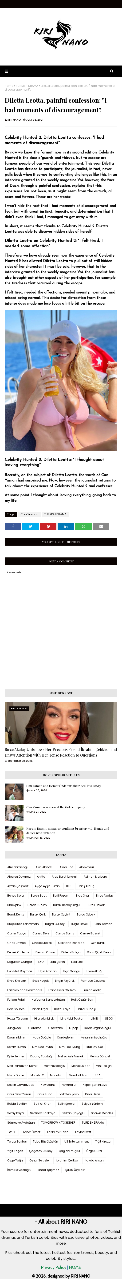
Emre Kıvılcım (16, 981)
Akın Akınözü (44, 867)
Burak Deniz (15, 914)
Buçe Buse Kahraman (23, 924)
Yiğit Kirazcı (103, 1141)
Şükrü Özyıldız (75, 1170)
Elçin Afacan (48, 971)
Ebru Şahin (57, 962)
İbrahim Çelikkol (67, 1160)
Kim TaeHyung (69, 1047)
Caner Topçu (16, 933)
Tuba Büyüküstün (45, 1141)
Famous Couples (93, 981)
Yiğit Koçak (15, 1151)
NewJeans (48, 1085)
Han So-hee (15, 1009)
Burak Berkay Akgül (66, 905)
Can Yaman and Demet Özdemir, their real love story (63, 786)
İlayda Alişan (94, 1160)
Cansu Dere (40, 933)
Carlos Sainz (64, 933)
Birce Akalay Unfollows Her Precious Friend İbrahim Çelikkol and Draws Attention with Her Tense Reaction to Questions (61, 752)
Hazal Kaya (62, 1009)
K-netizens (55, 1028)
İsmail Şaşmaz (48, 1170)
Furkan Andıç (92, 990)
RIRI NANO (14, 120)
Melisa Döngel (100, 1056)
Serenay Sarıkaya (42, 1113)
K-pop (73, 1028)
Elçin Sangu (71, 971)
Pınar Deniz (92, 1094)
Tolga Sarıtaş (17, 1141)
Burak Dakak (96, 905)
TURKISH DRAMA (27, 86)
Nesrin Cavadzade (20, 1085)
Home (9, 86)
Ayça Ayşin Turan (47, 886)
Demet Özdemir (18, 952)
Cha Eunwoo (16, 943)
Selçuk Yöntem (92, 1104)
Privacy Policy (53, 1267)
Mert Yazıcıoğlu (54, 1066)
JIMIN (94, 1018)
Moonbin (56, 1075)
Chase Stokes (42, 943)
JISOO (108, 1018)
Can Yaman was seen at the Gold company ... (57, 807)
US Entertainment (76, 1141)
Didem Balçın (71, 952)
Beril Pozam (61, 896)
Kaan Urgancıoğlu (97, 1028)
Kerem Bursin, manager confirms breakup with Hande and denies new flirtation (67, 830)
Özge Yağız (15, 1160)
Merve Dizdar (80, 1066)
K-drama (34, 1028)
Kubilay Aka (95, 1047)
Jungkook (14, 1028)
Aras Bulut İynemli (64, 877)
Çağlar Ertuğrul (69, 1151)
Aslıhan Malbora (95, 877)
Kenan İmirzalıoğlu (94, 1037)
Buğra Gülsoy (55, 924)
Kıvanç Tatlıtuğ (41, 1056)
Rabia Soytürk (17, 1104)
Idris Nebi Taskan (72, 1018)
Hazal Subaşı (86, 1009)
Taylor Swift (83, 1132)
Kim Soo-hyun (42, 1047)
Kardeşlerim (65, 1037)
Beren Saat (39, 896)
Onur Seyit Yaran (19, 1094)
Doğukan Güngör (19, 962)
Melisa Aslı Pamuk (70, 1056)
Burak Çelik (38, 914)
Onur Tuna (44, 1094)
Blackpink (14, 905)
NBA (97, 1075)
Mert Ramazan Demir (22, 1066)
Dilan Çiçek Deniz (99, 952)
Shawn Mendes (102, 1113)
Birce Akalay (105, 896)
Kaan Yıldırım (16, 1037)
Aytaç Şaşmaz (17, 886)
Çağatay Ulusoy (40, 1151)
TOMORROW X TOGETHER (58, 1123)
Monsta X (37, 1075)
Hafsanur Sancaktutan (48, 1000)
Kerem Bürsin (16, 1047)
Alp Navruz (86, 867)
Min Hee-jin (104, 1066)
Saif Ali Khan (42, 1104)
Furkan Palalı (16, 1000)
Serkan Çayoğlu (73, 1113)
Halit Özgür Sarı (82, 1000)
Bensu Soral (15, 896)
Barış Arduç (86, 886)
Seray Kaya (15, 1113)
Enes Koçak (40, 981)
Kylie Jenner (15, 1056)
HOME (75, 1267)
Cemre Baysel (90, 933)
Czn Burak (98, 943)
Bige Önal (83, 896)
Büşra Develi (79, 924)
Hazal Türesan (17, 1018)
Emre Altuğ (94, 971)
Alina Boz (66, 867)
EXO (40, 962)
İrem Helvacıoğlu (19, 1170)
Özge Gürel (94, 1151)
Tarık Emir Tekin (57, 1132)
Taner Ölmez (31, 1132)
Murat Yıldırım (78, 1075)
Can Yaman (29, 514)
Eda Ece (77, 962)
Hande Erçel (39, 1009)
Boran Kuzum (37, 905)
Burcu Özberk (86, 914)
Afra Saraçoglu (18, 867)
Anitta (41, 877)
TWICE (11, 1132)
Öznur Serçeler (39, 1160)
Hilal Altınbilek (44, 1018)
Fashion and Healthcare (24, 990)
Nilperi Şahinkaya (95, 1085)
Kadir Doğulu (42, 1037)
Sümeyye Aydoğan (21, 1123)
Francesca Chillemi (62, 990)
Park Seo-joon (69, 1094)
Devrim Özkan (45, 952)
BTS (68, 886)
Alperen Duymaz (19, 877)
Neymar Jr (69, 1085)
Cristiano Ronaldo (71, 943)
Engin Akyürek (65, 981)
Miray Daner (15, 1075)
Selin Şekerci (66, 1104)
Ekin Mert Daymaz (19, 971)
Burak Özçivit (61, 914)
